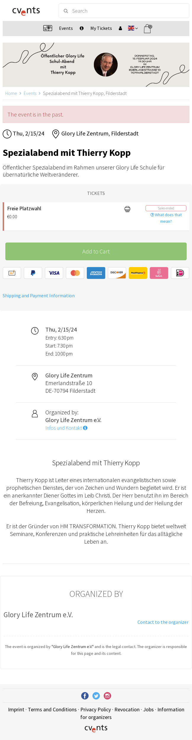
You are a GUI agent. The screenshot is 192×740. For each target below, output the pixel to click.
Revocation (127, 709)
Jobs (148, 709)
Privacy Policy (95, 709)
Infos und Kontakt (66, 428)
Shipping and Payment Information (39, 295)
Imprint (16, 709)
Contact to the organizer (162, 622)
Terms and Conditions (52, 709)
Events (30, 93)
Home (11, 93)
